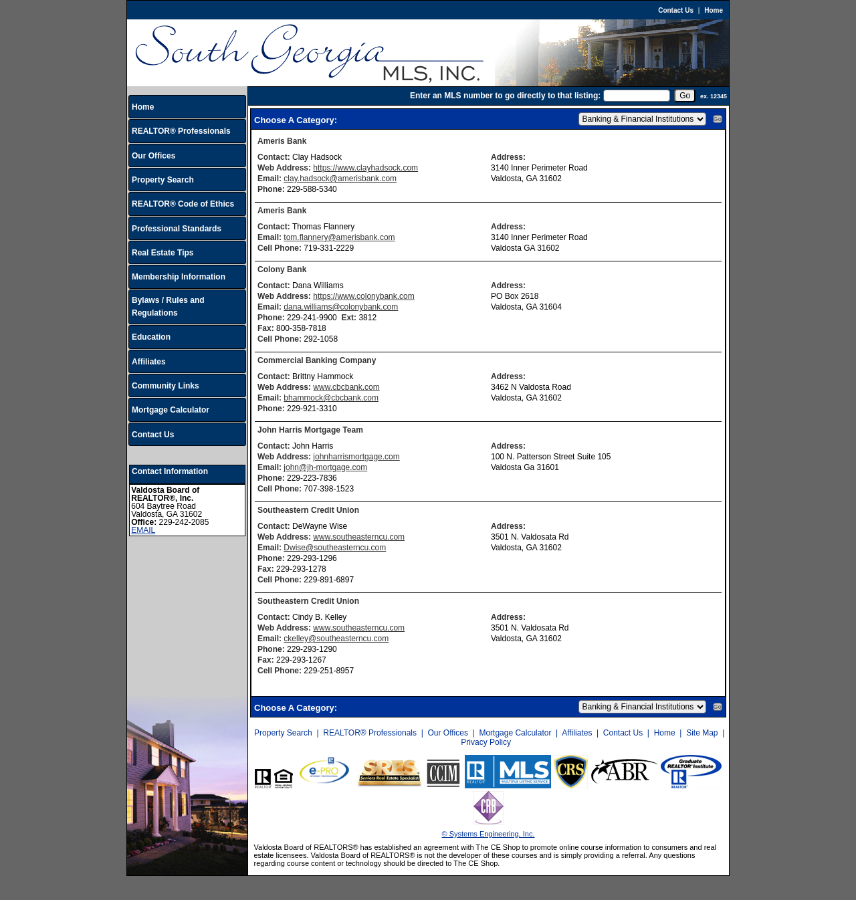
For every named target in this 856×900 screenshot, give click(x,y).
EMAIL (143, 530)
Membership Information (178, 277)
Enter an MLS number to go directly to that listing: (505, 95)
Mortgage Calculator (170, 410)
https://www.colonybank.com (363, 296)
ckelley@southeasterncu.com (336, 638)
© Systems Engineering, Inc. (488, 834)
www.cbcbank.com (346, 387)
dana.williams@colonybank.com (341, 307)
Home (713, 10)
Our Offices (153, 155)
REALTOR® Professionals (181, 131)
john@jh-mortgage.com (325, 467)
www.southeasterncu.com (359, 537)
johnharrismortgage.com (356, 456)
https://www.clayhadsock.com (365, 168)
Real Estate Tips (162, 252)
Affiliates (149, 361)
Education (151, 337)
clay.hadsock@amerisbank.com (340, 178)
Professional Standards (176, 228)
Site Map (702, 733)
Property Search (163, 180)
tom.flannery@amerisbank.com (339, 237)
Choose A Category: (297, 120)
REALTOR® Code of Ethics (183, 204)
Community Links (165, 385)
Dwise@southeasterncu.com (335, 547)
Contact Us (675, 10)
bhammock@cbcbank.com (331, 398)
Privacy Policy (486, 742)
